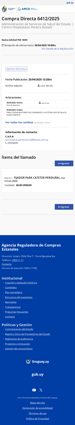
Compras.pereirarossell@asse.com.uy (28, 139)
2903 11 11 (17, 260)
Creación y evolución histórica (21, 282)
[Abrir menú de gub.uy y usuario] (68, 2)
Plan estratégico (13, 292)
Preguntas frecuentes (16, 311)
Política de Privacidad (37, 418)
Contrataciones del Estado (19, 329)
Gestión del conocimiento (19, 348)
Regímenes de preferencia (19, 338)
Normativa (10, 302)
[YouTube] (34, 390)
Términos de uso (38, 413)
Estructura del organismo (18, 297)
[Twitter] (41, 390)
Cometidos (11, 287)
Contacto (6, 264)
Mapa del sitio (37, 402)
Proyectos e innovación (17, 343)
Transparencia (13, 307)
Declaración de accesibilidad (37, 408)
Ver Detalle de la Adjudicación (57, 48)
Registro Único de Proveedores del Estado (27, 334)
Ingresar (65, 163)
